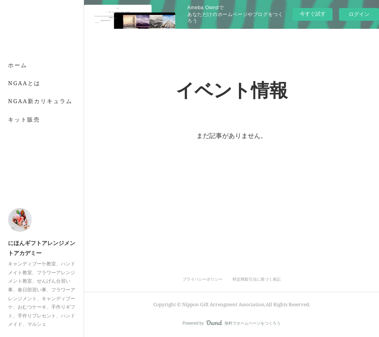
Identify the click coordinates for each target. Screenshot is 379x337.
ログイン (359, 14)
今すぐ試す (313, 14)
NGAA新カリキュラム (40, 101)
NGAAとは (24, 83)
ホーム (17, 65)
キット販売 (24, 119)
